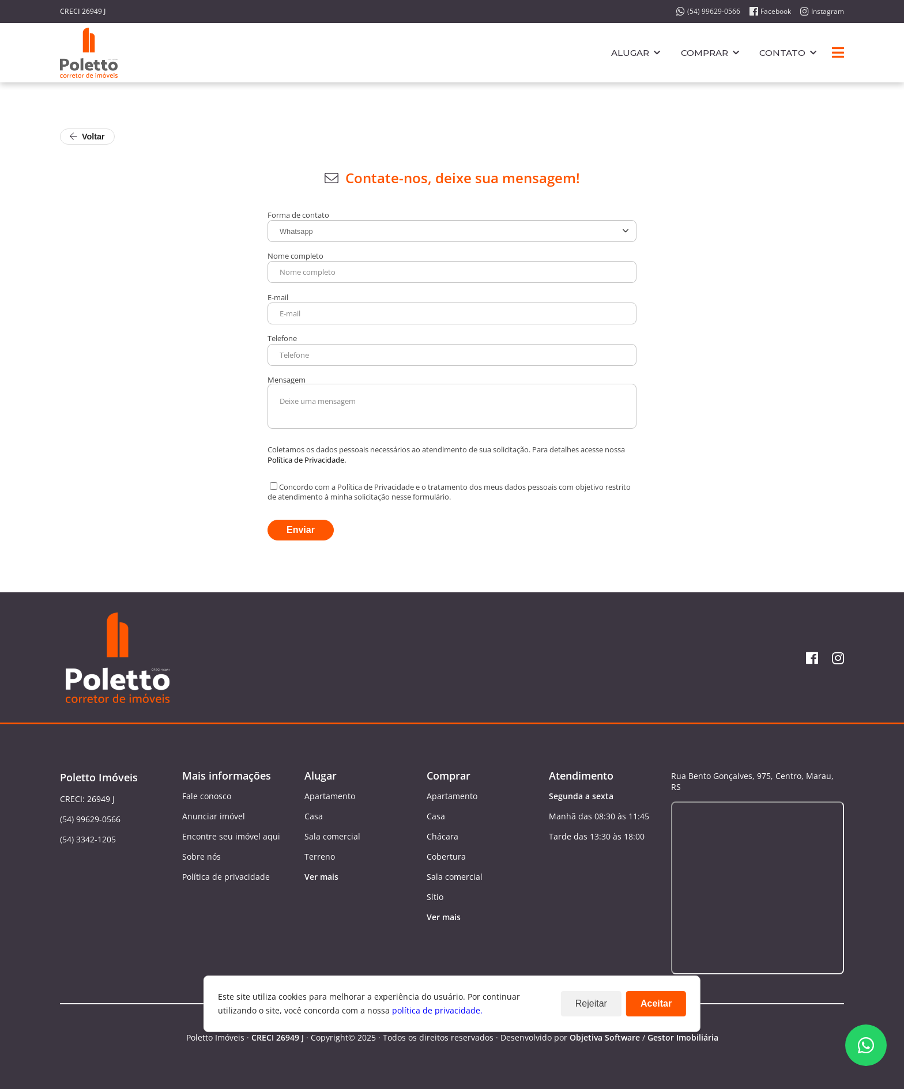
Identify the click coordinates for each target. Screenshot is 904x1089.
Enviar (301, 530)
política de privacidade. (437, 1010)
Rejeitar (591, 1003)
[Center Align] (838, 53)
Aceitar (656, 1003)
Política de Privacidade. (307, 460)
